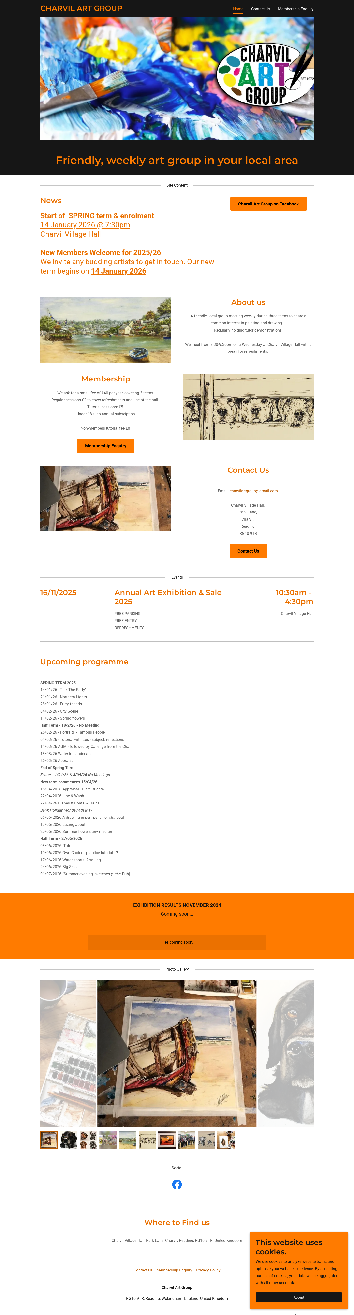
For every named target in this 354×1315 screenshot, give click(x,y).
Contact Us (248, 551)
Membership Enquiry (105, 445)
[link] (81, 9)
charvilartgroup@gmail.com (254, 491)
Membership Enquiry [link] (296, 9)
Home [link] (238, 9)
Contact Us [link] (260, 9)
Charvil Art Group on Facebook (268, 203)
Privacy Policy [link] (208, 1270)
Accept (299, 1297)
